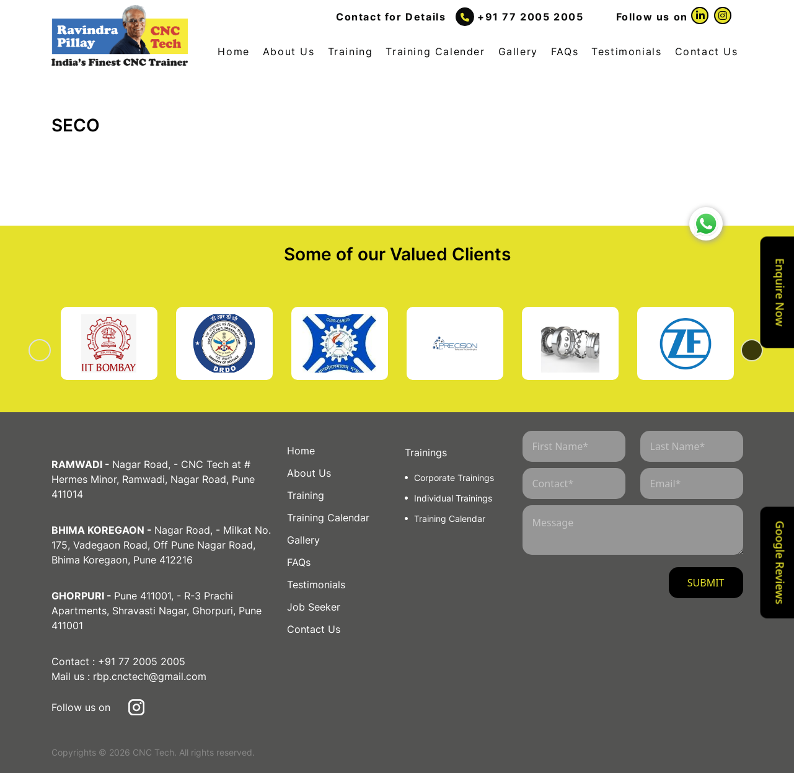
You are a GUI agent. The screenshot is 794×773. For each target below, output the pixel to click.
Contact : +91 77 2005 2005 (118, 661)
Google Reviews (780, 562)
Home (233, 51)
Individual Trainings (453, 498)
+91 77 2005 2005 (530, 17)
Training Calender (435, 51)
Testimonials (626, 51)
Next (739, 350)
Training (350, 51)
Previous (55, 350)
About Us (289, 51)
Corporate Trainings (454, 477)
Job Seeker (313, 607)
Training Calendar (328, 517)
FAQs (564, 51)
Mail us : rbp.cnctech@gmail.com (128, 676)
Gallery (518, 51)
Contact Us (706, 51)
